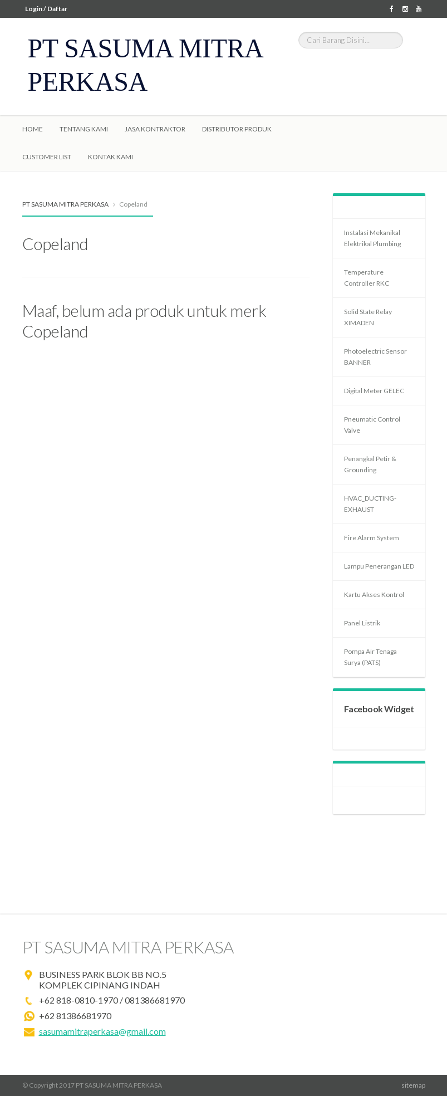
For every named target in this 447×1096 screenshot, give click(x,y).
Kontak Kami (110, 157)
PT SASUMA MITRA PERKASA (65, 204)
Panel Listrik (362, 623)
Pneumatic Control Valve (372, 424)
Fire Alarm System (371, 538)
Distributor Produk (237, 129)
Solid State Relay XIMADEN (368, 317)
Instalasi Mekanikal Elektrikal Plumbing (372, 238)
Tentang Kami (84, 129)
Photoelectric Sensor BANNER (375, 356)
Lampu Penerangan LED (379, 566)
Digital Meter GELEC (374, 390)
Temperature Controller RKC (366, 277)
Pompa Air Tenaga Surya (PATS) (370, 657)
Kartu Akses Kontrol (374, 594)
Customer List (46, 157)
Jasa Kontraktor (155, 129)
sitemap (413, 1085)
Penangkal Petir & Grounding (370, 464)
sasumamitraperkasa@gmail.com (102, 1031)
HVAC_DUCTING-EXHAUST (370, 503)
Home (32, 129)
